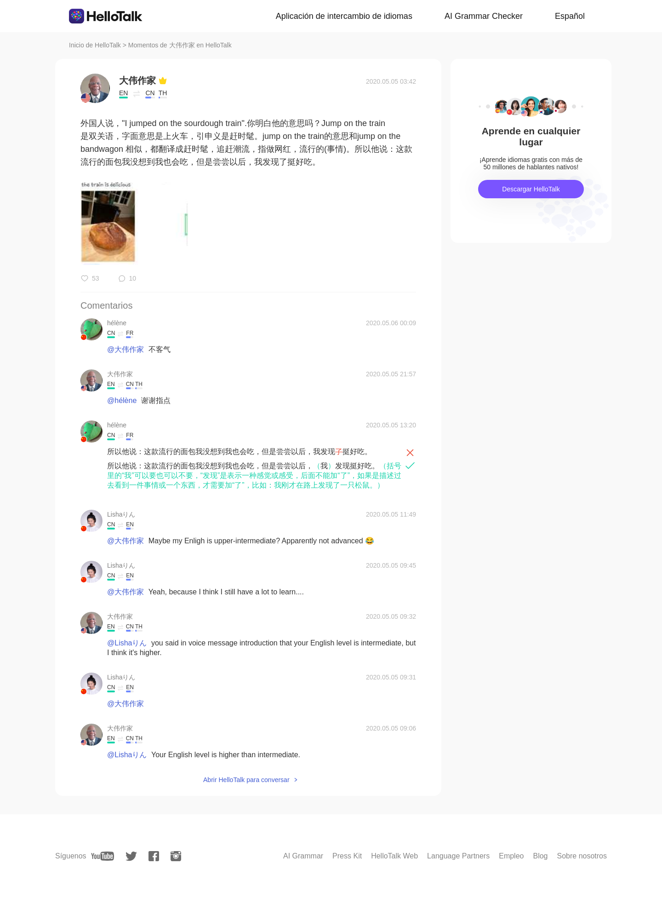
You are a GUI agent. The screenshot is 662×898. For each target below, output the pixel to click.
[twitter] (131, 856)
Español (570, 16)
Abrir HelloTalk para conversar (246, 779)
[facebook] (153, 856)
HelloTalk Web (394, 856)
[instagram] (176, 856)
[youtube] (102, 856)
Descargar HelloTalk (530, 189)
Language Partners (458, 856)
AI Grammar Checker (484, 16)
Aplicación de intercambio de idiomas (344, 16)
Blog (540, 856)
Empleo (511, 856)
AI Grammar (303, 856)
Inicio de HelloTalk (95, 45)
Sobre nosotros (582, 856)
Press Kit (347, 856)
